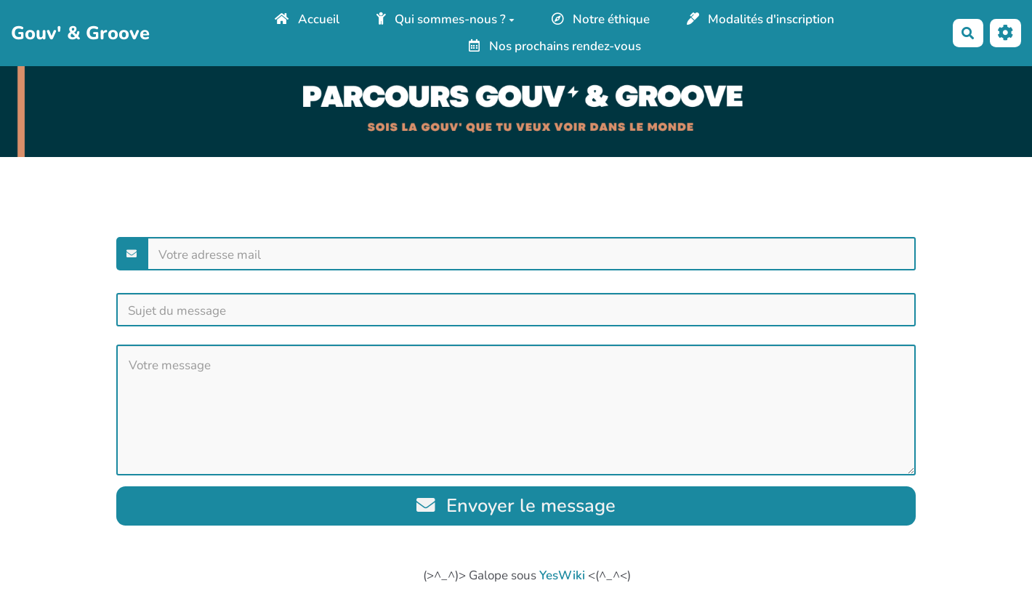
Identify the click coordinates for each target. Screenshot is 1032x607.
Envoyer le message (516, 505)
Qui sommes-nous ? (445, 19)
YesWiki (562, 575)
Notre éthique (601, 19)
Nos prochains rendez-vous (555, 46)
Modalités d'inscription (761, 19)
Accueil (307, 19)
